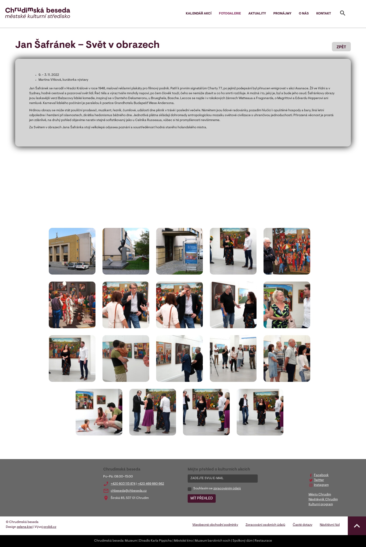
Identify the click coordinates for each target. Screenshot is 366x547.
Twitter (319, 480)
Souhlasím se (217, 488)
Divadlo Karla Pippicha (155, 541)
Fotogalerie (230, 13)
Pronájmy (282, 13)
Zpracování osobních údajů (265, 525)
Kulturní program (321, 504)
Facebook (321, 475)
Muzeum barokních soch (212, 541)
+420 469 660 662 (150, 484)
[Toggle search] (342, 14)
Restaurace (263, 541)
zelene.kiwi (25, 527)
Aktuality (257, 13)
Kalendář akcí (198, 13)
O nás (304, 13)
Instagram (321, 485)
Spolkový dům (242, 541)
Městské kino (183, 541)
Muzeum (131, 541)
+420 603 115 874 (123, 484)
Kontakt (323, 13)
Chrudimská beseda (108, 541)
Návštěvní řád (330, 525)
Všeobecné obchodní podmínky (215, 525)
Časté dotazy (302, 525)
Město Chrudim (320, 494)
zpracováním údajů (227, 488)
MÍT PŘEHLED (201, 498)
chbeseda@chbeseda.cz (129, 491)
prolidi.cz (49, 527)
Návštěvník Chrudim (323, 499)
